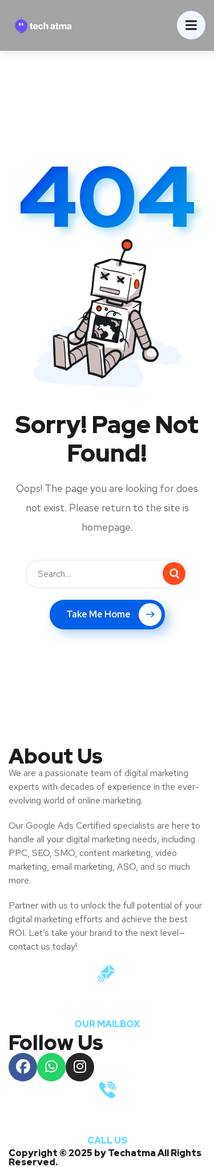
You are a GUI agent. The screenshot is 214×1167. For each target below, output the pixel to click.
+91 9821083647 (107, 1119)
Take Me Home (113, 614)
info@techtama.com (107, 1003)
